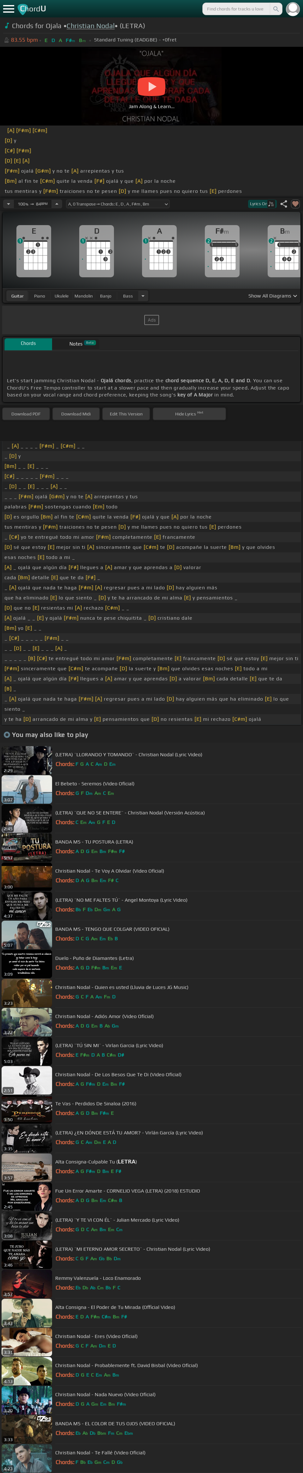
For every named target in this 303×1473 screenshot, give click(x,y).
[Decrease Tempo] (8, 203)
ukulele (61, 295)
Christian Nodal (91, 26)
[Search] (275, 9)
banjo (105, 295)
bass (128, 295)
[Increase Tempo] (56, 203)
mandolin (83, 295)
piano (39, 295)
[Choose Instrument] (143, 296)
